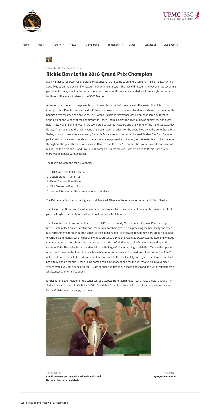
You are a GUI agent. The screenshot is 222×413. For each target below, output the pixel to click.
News (74, 45)
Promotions (115, 45)
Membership (92, 45)
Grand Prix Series (74, 68)
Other (133, 45)
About (42, 45)
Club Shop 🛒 (171, 45)
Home (26, 45)
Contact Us (150, 45)
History (58, 45)
